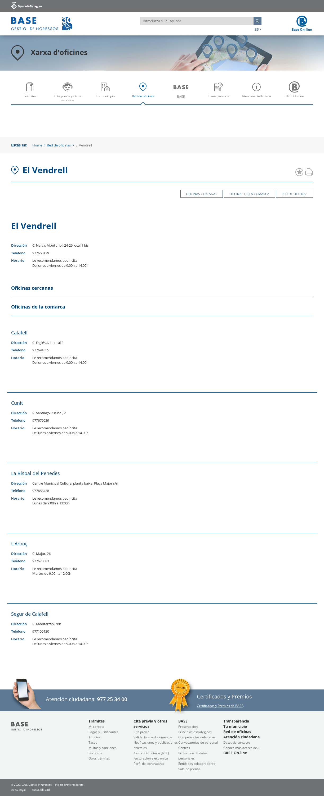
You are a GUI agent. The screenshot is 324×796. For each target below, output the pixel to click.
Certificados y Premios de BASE (220, 705)
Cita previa (141, 732)
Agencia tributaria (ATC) (151, 753)
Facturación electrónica (151, 758)
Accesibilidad (41, 790)
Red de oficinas (144, 93)
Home (37, 145)
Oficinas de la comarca (249, 194)
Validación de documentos (153, 737)
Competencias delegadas (197, 737)
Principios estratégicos (195, 732)
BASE (182, 93)
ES (258, 29)
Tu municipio (107, 93)
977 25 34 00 (112, 699)
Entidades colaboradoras (196, 763)
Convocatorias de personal (198, 742)
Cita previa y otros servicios (69, 93)
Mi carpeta (96, 726)
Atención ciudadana (258, 93)
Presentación (188, 726)
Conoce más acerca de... (241, 748)
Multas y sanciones (102, 748)
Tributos (94, 737)
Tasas (92, 742)
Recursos (95, 753)
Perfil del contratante (149, 763)
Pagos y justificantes (103, 732)
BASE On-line (295, 93)
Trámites (31, 93)
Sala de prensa (189, 769)
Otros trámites (99, 758)
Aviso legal (18, 790)
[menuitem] (30, 91)
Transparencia (220, 93)
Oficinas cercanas (201, 194)
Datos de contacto (236, 742)
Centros (184, 748)
